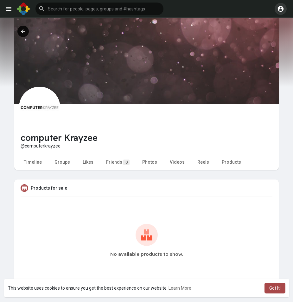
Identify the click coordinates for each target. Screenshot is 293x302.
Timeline (33, 162)
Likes (88, 162)
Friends (118, 162)
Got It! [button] (275, 288)
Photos (149, 162)
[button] (99, 9)
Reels (203, 162)
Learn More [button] (180, 288)
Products (231, 162)
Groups (62, 162)
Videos (177, 162)
